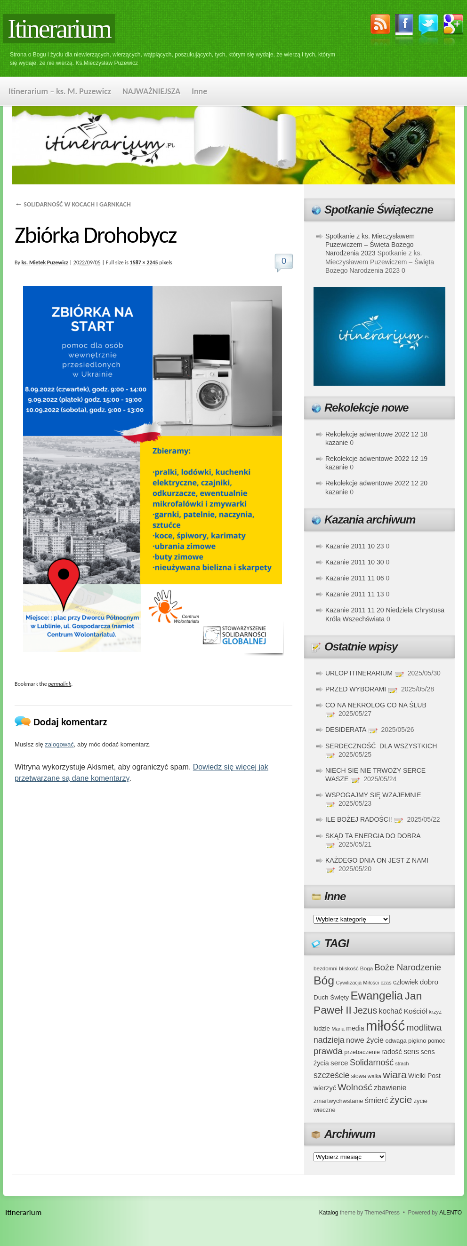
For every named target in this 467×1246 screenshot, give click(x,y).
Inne (199, 91)
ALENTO (450, 1212)
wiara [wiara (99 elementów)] (394, 1074)
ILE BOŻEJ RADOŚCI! (358, 819)
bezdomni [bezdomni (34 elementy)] (326, 968)
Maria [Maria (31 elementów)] (338, 1029)
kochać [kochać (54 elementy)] (390, 1011)
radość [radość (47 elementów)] (391, 1052)
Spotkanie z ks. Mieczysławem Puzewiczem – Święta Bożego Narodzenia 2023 (370, 244)
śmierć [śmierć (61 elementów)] (376, 1100)
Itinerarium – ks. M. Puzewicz (59, 91)
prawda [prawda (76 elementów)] (328, 1051)
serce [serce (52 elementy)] (339, 1063)
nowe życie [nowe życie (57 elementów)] (365, 1040)
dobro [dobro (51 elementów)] (429, 982)
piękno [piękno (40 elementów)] (417, 1040)
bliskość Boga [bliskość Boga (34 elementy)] (356, 968)
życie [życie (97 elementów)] (401, 1099)
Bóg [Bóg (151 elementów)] (324, 980)
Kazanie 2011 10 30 (354, 562)
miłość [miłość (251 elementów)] (385, 1025)
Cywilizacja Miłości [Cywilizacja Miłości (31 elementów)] (357, 982)
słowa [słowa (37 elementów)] (358, 1076)
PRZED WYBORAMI (355, 689)
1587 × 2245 (144, 262)
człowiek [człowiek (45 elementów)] (405, 982)
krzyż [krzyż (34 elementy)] (435, 1011)
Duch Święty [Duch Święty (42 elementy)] (331, 997)
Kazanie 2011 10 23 (354, 546)
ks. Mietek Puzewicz (45, 262)
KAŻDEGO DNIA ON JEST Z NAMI (376, 860)
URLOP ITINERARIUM (359, 673)
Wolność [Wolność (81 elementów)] (355, 1087)
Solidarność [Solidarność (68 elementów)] (372, 1062)
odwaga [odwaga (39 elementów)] (395, 1040)
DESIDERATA (345, 729)
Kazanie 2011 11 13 (354, 594)
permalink (59, 684)
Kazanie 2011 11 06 (354, 578)
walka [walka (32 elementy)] (374, 1076)
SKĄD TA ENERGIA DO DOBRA (372, 836)
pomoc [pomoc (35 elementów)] (436, 1041)
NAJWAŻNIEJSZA (151, 91)
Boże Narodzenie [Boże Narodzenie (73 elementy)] (408, 967)
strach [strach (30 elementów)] (402, 1063)
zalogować (59, 744)
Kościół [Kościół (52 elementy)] (415, 1011)
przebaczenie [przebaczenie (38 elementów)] (362, 1052)
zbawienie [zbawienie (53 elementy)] (390, 1088)
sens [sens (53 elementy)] (411, 1052)
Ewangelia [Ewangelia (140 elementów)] (376, 995)
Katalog (328, 1212)
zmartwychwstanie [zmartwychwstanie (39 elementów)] (338, 1100)
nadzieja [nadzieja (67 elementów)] (329, 1040)
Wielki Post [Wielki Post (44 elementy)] (424, 1075)
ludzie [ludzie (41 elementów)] (322, 1028)
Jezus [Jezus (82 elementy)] (365, 1010)
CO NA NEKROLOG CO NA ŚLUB (376, 705)
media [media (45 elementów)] (355, 1028)
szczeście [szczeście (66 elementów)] (331, 1075)
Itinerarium (59, 28)
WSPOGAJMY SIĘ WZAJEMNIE (373, 795)
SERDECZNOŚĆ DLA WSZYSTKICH (381, 746)
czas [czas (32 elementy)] (385, 982)
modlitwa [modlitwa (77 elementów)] (424, 1027)
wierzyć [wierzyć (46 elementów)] (325, 1088)
